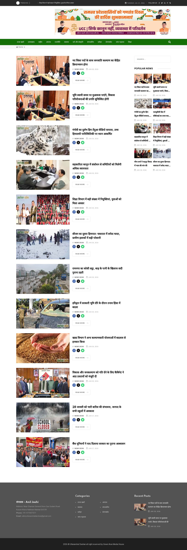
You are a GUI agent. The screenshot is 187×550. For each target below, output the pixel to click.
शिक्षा (130, 42)
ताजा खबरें (20, 42)
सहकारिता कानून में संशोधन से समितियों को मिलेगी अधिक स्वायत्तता (142, 141)
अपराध (48, 42)
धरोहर (100, 42)
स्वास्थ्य (66, 42)
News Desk (79, 69)
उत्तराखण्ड (31, 42)
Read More (81, 80)
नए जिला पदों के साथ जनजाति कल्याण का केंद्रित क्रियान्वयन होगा (142, 91)
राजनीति (57, 42)
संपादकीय (90, 42)
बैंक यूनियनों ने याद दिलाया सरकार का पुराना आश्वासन (98, 446)
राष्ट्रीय (40, 42)
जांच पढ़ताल (120, 42)
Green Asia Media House (113, 547)
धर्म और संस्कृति (78, 42)
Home (19, 47)
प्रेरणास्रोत (109, 42)
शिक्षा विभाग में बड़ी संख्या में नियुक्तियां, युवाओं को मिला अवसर (162, 141)
